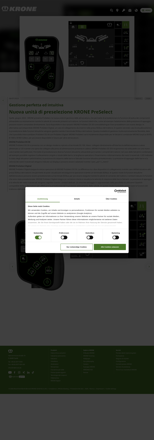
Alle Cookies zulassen (110, 247)
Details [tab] (77, 199)
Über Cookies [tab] (111, 199)
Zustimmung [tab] (42, 199)
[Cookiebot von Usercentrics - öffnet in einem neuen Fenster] (116, 191)
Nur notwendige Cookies (77, 247)
